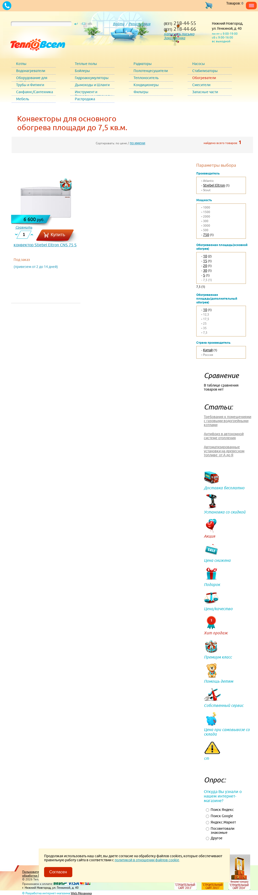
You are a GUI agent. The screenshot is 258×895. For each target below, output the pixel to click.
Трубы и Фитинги (30, 85)
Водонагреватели (30, 71)
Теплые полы (86, 64)
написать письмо (179, 34)
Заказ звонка (174, 38)
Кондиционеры (146, 85)
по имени (137, 143)
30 (205, 270)
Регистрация (139, 24)
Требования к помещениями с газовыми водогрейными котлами (227, 421)
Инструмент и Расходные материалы (93, 93)
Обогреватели (204, 78)
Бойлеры (82, 71)
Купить (58, 234)
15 (205, 261)
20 (205, 266)
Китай (208, 350)
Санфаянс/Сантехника (34, 92)
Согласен (58, 872)
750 (206, 235)
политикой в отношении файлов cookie (147, 860)
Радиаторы (143, 64)
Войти (118, 24)
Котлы (21, 64)
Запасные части (205, 92)
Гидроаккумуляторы (92, 78)
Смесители (201, 85)
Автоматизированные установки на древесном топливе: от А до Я (224, 451)
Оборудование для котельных (31, 79)
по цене (121, 143)
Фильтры (141, 92)
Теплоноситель (146, 78)
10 (205, 256)
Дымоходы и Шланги (92, 85)
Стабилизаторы (205, 71)
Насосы (198, 64)
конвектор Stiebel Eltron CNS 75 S (45, 245)
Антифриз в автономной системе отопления (224, 436)
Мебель (22, 99)
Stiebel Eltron (214, 185)
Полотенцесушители (151, 71)
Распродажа (85, 99)
